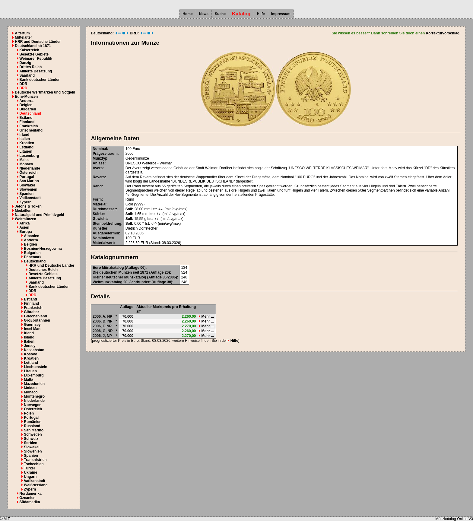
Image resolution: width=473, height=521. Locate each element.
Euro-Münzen (26, 96)
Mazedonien (34, 384)
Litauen (25, 151)
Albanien (31, 236)
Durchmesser (104, 209)
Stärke (98, 214)
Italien (24, 139)
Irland (24, 134)
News (203, 14)
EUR (136, 238)
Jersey (29, 346)
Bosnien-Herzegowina (43, 248)
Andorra (26, 101)
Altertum (22, 33)
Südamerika (29, 502)
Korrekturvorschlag (442, 33)
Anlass (98, 163)
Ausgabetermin (106, 233)
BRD (23, 88)
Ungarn (30, 477)
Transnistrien (35, 460)
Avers (98, 168)
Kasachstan (34, 350)
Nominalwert (103, 238)
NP (109, 316)
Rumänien (32, 422)
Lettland (26, 147)
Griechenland (31, 130)
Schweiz (31, 439)
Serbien (30, 443)
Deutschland (30, 113)
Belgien (25, 105)
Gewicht (100, 219)
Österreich (28, 172)
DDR (23, 84)
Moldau (30, 388)
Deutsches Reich (43, 270)
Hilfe (261, 14)
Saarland (27, 75)
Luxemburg (29, 156)
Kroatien (26, 143)
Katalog (241, 14)
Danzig (25, 63)
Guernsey (32, 324)
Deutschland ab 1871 (33, 46)
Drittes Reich (30, 67)
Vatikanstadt (30, 198)
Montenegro (34, 396)
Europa (25, 232)
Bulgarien (27, 109)
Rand (97, 186)
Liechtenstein (35, 367)
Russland (32, 426)
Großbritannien (37, 320)
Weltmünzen (25, 219)
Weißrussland (35, 485)
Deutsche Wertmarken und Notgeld (45, 92)
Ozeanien (27, 498)
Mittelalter (23, 37)
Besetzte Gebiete (34, 54)
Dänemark (32, 257)
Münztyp (100, 158)
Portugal (26, 177)
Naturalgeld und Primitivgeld (39, 215)
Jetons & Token (28, 206)
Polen (29, 413)
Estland (25, 118)
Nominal (100, 149)
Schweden (33, 434)
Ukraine (30, 472)
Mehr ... (206, 316)
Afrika (24, 223)
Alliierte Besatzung (35, 71)
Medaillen (23, 210)
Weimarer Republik (35, 58)
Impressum (280, 14)
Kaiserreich (29, 50)
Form (97, 199)
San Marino (29, 181)
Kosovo (30, 354)
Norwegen (32, 405)
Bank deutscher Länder (39, 80)
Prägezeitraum (105, 153)
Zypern (25, 202)
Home (187, 14)
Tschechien (33, 464)
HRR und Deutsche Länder (38, 42)
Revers (99, 177)
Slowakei (27, 185)
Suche (220, 14)
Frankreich (28, 126)
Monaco (26, 164)
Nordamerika (30, 493)
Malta (24, 160)
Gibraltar (31, 312)
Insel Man (32, 329)
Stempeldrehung (107, 223)
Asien (24, 227)
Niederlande (29, 168)
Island (29, 337)
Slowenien (28, 189)
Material (99, 204)
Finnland (26, 122)
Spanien (26, 194)
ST (138, 312)
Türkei (29, 468)
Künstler (100, 228)
